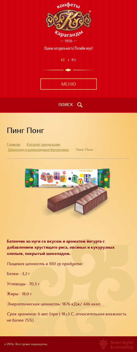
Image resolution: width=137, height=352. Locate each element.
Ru (74, 60)
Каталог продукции (43, 144)
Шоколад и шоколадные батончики (38, 150)
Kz (63, 60)
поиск (66, 105)
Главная (13, 144)
